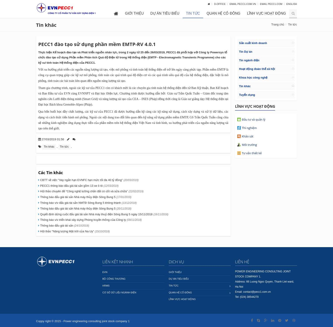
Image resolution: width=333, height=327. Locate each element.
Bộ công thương (113, 278)
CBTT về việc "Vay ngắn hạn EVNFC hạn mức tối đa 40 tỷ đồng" (89, 180)
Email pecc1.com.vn (243, 4)
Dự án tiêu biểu (164, 13)
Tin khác (46, 24)
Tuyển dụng (247, 94)
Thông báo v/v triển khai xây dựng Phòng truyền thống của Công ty (90, 219)
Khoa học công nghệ (253, 77)
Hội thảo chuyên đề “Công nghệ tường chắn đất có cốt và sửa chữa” (91, 191)
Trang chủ (277, 24)
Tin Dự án (245, 51)
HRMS (105, 285)
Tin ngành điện (249, 60)
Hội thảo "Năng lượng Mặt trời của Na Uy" (74, 231)
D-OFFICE (220, 4)
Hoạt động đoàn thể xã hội (257, 69)
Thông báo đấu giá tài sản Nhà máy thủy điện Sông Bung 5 (85, 197)
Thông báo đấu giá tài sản (64, 225)
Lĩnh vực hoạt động (266, 13)
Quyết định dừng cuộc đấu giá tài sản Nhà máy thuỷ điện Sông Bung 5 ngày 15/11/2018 (103, 214)
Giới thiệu (134, 13)
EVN (104, 272)
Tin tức (193, 13)
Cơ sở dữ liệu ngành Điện (119, 292)
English (291, 4)
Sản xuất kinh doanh (253, 43)
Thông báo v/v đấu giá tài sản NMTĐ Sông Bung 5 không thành (88, 202)
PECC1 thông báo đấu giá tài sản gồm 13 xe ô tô (79, 185)
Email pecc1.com (271, 4)
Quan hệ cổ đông (223, 13)
